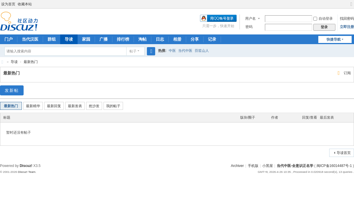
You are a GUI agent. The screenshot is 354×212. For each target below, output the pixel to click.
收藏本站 (25, 4)
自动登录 (323, 18)
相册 (177, 39)
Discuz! (26, 166)
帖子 (133, 51)
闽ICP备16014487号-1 (334, 166)
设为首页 (8, 4)
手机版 (253, 166)
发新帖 (12, 90)
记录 (212, 39)
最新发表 (75, 106)
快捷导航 (334, 39)
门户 (8, 39)
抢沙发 (94, 106)
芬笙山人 (202, 51)
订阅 (347, 73)
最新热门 (31, 62)
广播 (103, 39)
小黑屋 (267, 166)
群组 (51, 39)
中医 (172, 51)
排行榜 (123, 39)
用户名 (250, 18)
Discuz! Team (26, 171)
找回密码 (347, 18)
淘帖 (142, 39)
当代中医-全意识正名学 (295, 166)
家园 (86, 39)
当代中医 (185, 51)
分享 (195, 39)
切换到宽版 (351, 6)
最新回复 (54, 106)
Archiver (237, 166)
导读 (69, 39)
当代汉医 (30, 39)
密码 (249, 27)
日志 (160, 39)
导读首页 (344, 153)
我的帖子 (113, 106)
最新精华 (33, 106)
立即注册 (347, 27)
